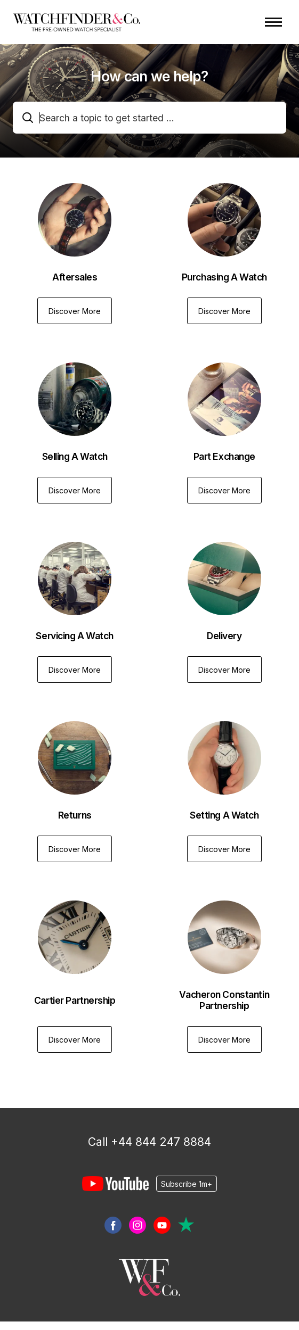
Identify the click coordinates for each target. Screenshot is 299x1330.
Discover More (75, 311)
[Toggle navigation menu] (273, 22)
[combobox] (149, 118)
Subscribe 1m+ (186, 1183)
